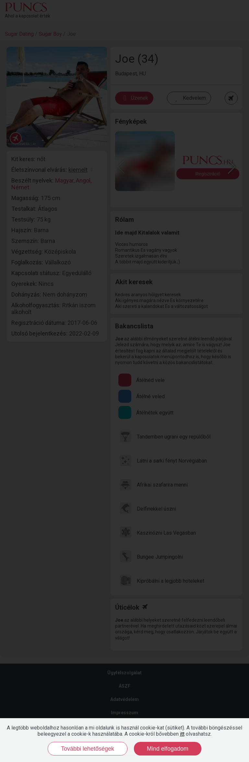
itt (182, 734)
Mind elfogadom (167, 748)
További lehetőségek (87, 748)
